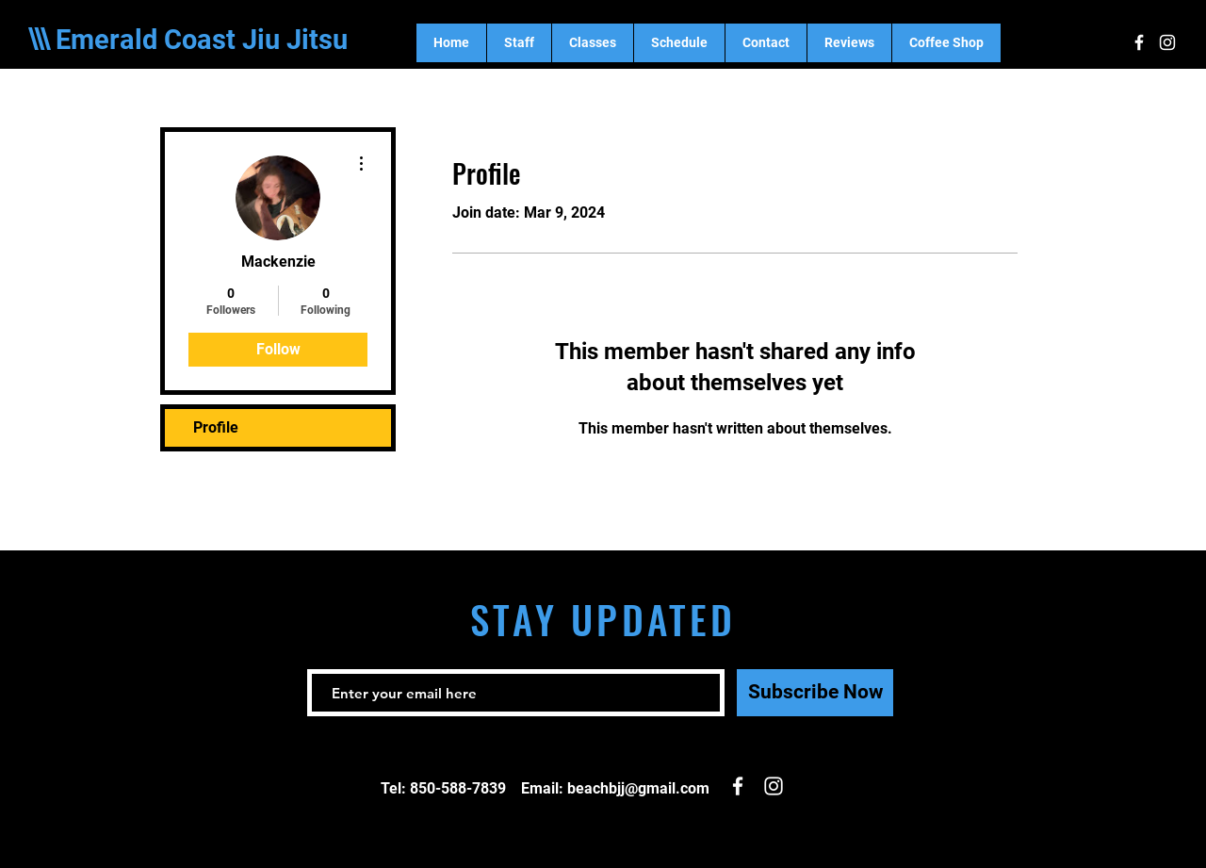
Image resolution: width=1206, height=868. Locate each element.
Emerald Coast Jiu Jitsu (202, 40)
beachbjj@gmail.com (638, 788)
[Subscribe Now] (815, 692)
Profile (215, 427)
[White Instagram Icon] (1167, 42)
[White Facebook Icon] (1139, 42)
